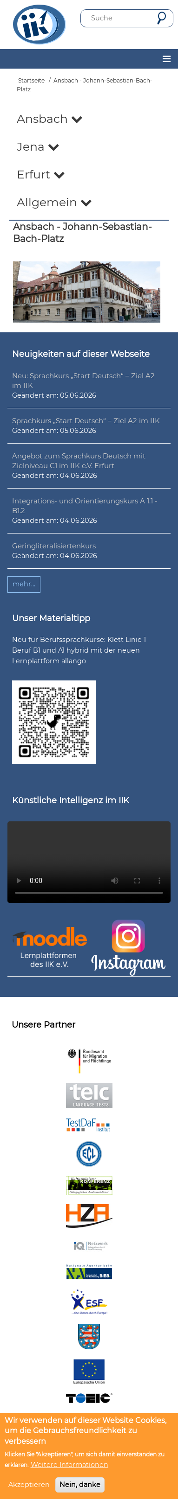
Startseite (31, 80)
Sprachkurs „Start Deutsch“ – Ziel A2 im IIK (86, 420)
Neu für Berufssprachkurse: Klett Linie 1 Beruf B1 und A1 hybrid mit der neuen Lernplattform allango (79, 650)
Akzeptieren (29, 1484)
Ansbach (50, 119)
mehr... (24, 584)
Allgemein (54, 202)
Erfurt (41, 174)
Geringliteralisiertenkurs (54, 545)
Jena (38, 146)
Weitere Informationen (69, 1465)
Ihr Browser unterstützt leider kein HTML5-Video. (89, 862)
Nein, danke (79, 1484)
